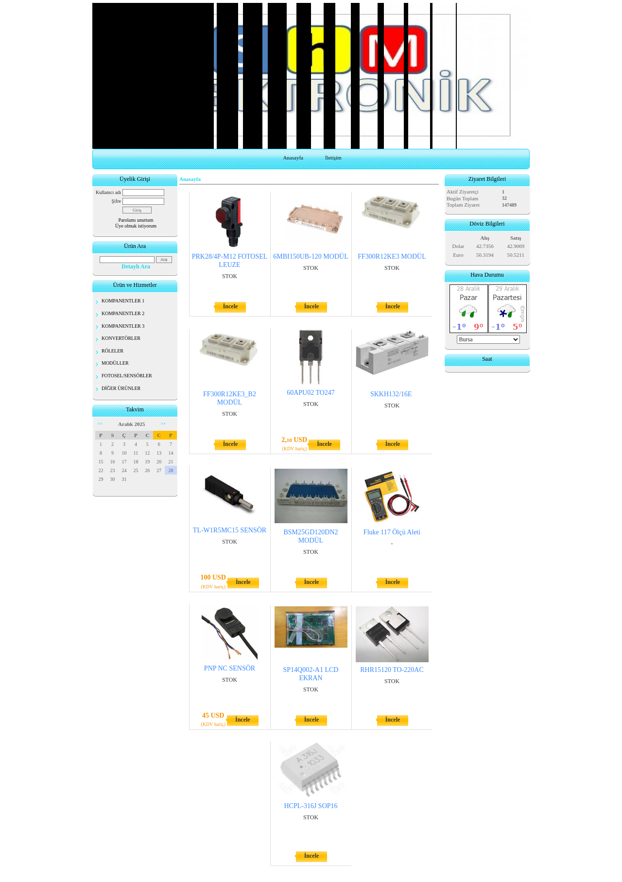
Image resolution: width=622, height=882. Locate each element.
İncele (230, 306)
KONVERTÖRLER (121, 338)
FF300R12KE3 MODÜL (392, 256)
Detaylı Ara (135, 266)
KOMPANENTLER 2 (123, 313)
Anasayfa (293, 157)
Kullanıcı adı (108, 192)
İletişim (333, 157)
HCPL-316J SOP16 (310, 806)
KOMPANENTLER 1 (123, 300)
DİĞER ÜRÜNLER (121, 388)
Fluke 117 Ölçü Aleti (391, 532)
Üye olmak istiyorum (135, 226)
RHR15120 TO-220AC (392, 669)
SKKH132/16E (392, 394)
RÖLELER (112, 350)
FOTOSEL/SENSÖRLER (127, 375)
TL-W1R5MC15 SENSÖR (229, 530)
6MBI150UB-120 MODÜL (310, 256)
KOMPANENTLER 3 (123, 326)
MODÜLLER (115, 363)
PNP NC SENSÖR (229, 668)
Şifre (116, 201)
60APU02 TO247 (311, 392)
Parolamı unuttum (136, 220)
